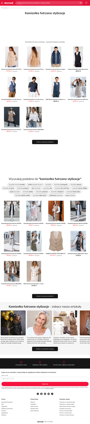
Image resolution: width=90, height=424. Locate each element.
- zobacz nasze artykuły (45, 306)
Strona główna (4, 7)
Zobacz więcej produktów (45, 142)
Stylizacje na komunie (65, 408)
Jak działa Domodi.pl (6, 402)
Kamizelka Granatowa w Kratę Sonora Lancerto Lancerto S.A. (39, 99)
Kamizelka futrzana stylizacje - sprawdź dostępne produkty (45, 42)
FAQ (2, 404)
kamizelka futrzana (17, 184)
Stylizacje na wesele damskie (67, 402)
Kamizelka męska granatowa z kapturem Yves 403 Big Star (61, 69)
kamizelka (48, 184)
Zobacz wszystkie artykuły (45, 349)
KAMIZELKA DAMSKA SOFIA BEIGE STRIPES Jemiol (59, 253)
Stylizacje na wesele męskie (67, 404)
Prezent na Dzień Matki (66, 410)
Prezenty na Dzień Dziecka (67, 415)
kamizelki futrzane (35, 184)
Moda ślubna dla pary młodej (67, 406)
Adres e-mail (4, 375)
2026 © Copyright (48, 421)
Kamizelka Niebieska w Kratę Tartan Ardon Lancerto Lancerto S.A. (18, 99)
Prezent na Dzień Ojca (66, 413)
